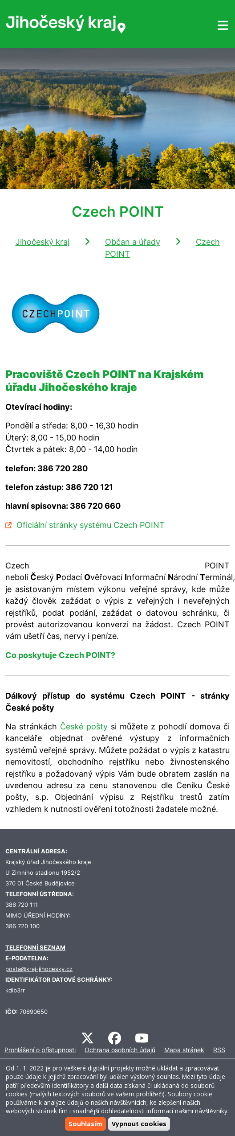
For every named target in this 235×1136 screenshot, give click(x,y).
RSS (219, 1050)
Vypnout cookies (139, 1124)
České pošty (84, 726)
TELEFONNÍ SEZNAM (35, 947)
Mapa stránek (184, 1050)
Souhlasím (85, 1124)
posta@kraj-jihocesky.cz (39, 969)
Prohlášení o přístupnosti (40, 1050)
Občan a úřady (132, 242)
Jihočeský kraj (42, 242)
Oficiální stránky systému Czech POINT (90, 525)
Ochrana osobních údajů (120, 1050)
